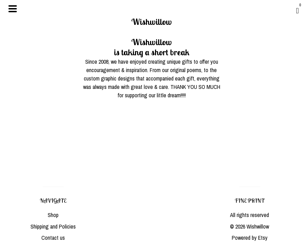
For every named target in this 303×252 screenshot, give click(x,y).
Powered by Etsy (250, 237)
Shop (53, 215)
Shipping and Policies (53, 226)
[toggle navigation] (12, 8)
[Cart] (297, 10)
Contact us (53, 237)
